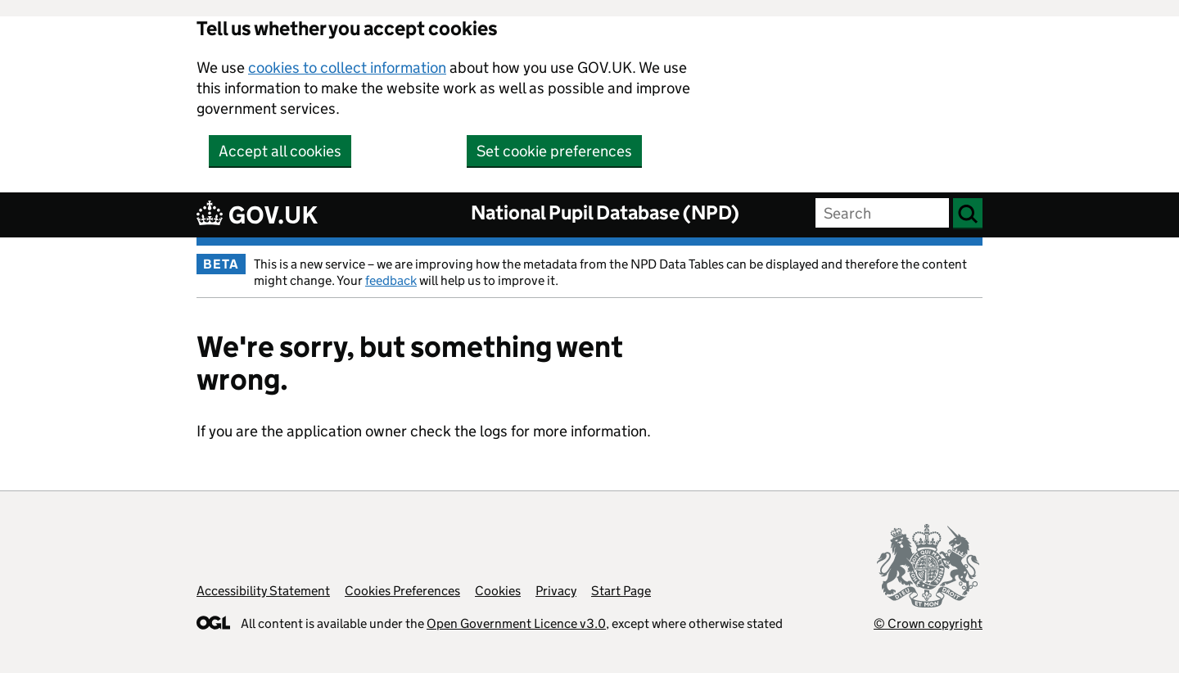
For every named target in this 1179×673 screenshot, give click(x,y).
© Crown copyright (928, 623)
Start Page (621, 590)
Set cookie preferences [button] (554, 151)
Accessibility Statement (263, 590)
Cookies (498, 590)
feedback (391, 280)
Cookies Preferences (402, 590)
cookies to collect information (347, 67)
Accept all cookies (280, 151)
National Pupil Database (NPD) (605, 212)
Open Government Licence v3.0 (516, 623)
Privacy (555, 590)
